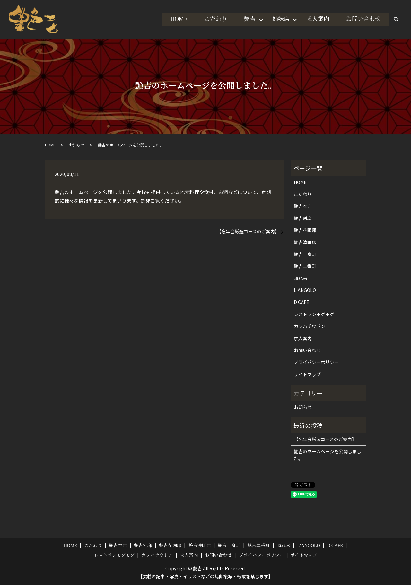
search (396, 19)
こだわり (212, 19)
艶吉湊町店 (305, 242)
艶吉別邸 (303, 218)
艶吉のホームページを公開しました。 (327, 455)
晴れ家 (300, 278)
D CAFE (301, 302)
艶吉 (247, 19)
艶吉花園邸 (305, 230)
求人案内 (316, 19)
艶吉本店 (303, 206)
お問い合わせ (363, 19)
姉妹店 (279, 19)
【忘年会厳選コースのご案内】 (248, 231)
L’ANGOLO (305, 290)
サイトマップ (307, 374)
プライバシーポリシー (316, 362)
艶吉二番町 (305, 266)
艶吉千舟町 (305, 254)
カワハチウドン (309, 326)
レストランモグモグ (314, 314)
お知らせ (76, 144)
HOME (175, 19)
